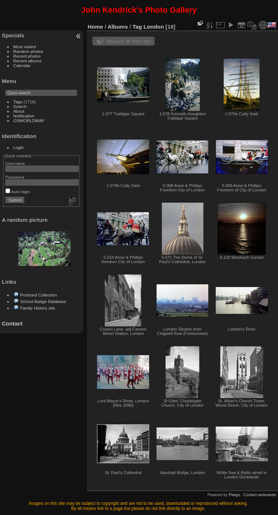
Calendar (22, 65)
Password (14, 177)
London (154, 27)
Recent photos (27, 56)
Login (18, 147)
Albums (118, 27)
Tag (137, 27)
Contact (12, 323)
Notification (23, 115)
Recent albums (27, 60)
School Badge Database (43, 301)
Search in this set (128, 41)
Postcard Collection (38, 294)
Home (95, 27)
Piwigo (234, 495)
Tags (17, 101)
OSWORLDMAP (29, 120)
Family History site (37, 308)
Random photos (28, 51)
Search (20, 106)
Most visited (24, 46)
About (19, 111)
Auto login (17, 191)
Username (15, 163)
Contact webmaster (260, 495)
